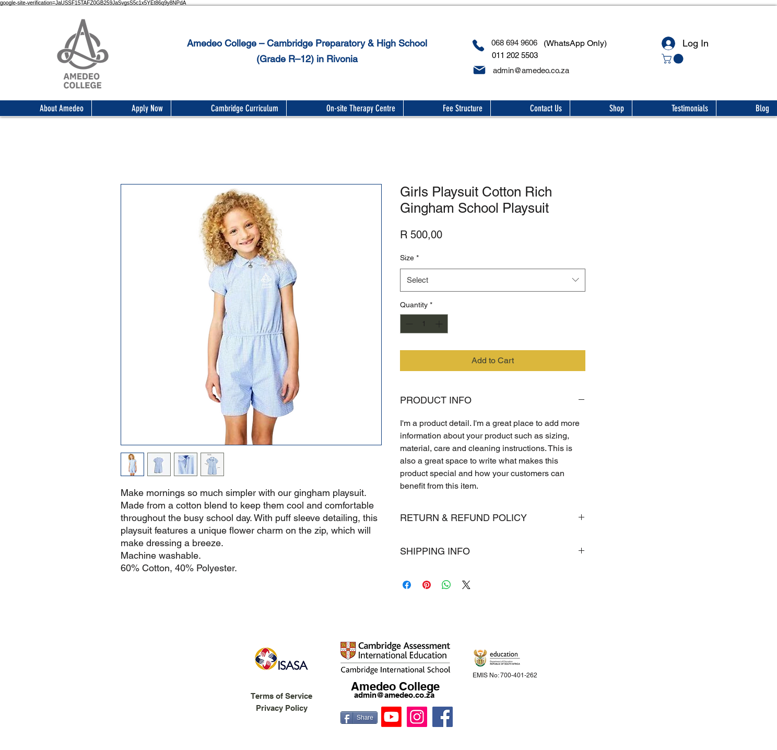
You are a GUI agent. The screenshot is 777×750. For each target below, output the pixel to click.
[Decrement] (408, 324)
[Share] (359, 717)
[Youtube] (391, 717)
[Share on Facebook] (407, 585)
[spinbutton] (424, 324)
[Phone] (478, 45)
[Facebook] (442, 717)
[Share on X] (466, 585)
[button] (674, 59)
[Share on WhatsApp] (446, 585)
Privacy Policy (282, 707)
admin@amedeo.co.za (394, 694)
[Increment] (439, 324)
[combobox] (492, 280)
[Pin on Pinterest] (426, 585)
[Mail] (479, 70)
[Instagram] (417, 717)
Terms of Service (281, 695)
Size (409, 257)
